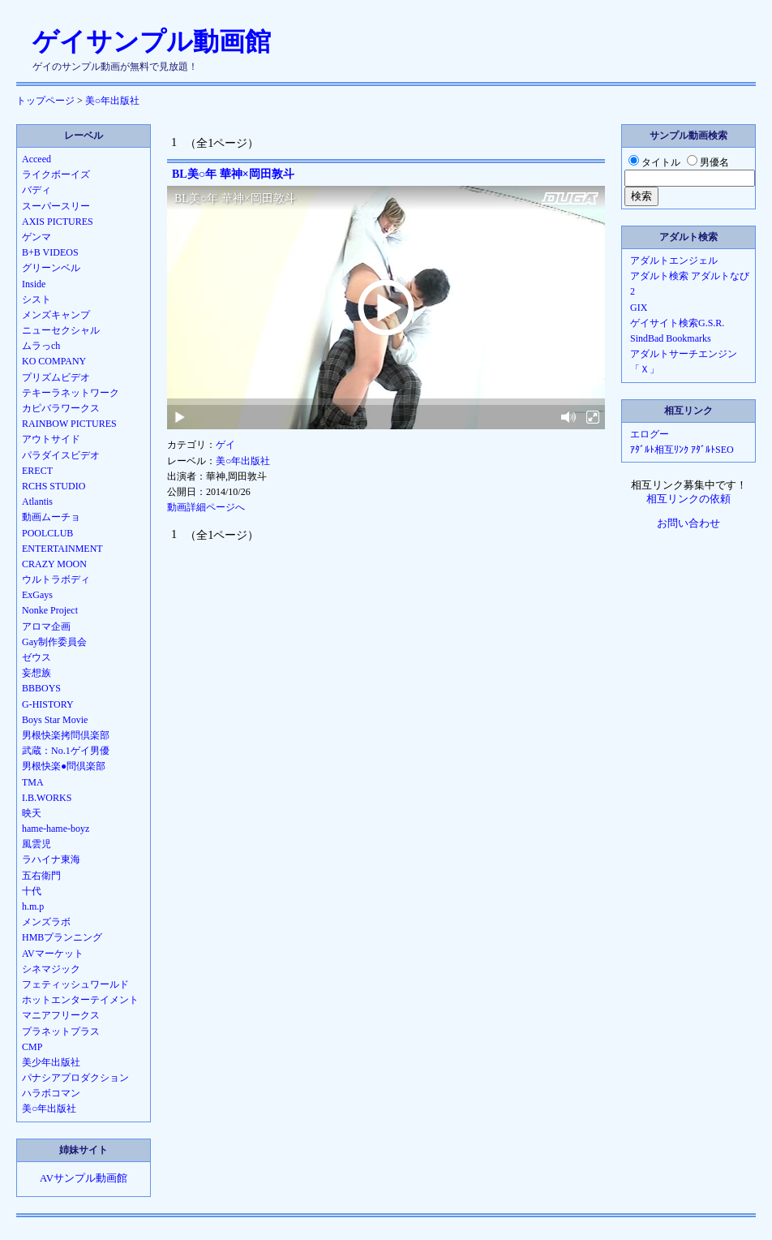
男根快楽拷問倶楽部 (65, 735)
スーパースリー (56, 206)
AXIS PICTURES (57, 221)
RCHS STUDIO (53, 486)
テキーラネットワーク (70, 392)
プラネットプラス (61, 1031)
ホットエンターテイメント (80, 999)
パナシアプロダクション (75, 1077)
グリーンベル (51, 267)
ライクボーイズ (56, 174)
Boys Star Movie (55, 719)
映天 (31, 813)
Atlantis (37, 501)
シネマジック (51, 969)
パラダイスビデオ (61, 455)
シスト (36, 299)
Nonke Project (50, 610)
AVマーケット (53, 953)
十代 (31, 891)
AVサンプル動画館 (83, 1178)
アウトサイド (51, 439)
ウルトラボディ (56, 579)
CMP (32, 1047)
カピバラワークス (61, 408)
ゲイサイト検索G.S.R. (677, 323)
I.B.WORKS (46, 797)
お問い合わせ (688, 523)
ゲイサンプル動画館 (151, 41)
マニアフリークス (61, 1015)
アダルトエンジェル (674, 260)
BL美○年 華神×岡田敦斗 (233, 174)
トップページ (45, 100)
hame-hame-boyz (55, 828)
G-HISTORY (48, 704)
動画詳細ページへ (206, 507)
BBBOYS (41, 688)
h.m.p (33, 906)
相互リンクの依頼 (688, 499)
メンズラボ (46, 922)
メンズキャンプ (56, 315)
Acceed (36, 159)
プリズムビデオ (56, 377)
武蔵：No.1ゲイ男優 (65, 750)
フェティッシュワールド (75, 984)
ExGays (37, 595)
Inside (33, 284)
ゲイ (225, 444)
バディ (36, 190)
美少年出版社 (51, 1062)
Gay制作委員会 (54, 642)
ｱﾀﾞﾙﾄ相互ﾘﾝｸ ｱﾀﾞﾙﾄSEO (682, 449)
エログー (649, 434)
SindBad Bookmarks (670, 338)
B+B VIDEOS (50, 252)
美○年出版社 (112, 100)
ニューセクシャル (61, 330)
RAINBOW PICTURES (69, 423)
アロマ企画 (46, 626)
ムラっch (41, 345)
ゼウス (36, 657)
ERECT (37, 470)
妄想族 (36, 672)
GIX (638, 307)
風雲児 (36, 844)
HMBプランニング (62, 937)
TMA (33, 782)
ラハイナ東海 (51, 859)
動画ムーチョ (51, 517)
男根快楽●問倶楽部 (63, 766)
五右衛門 (41, 875)
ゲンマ (36, 237)
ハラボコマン (51, 1093)
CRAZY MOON (54, 564)
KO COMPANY (54, 361)
